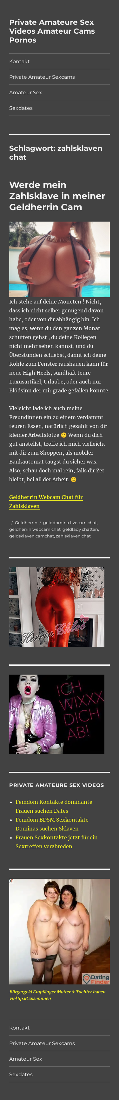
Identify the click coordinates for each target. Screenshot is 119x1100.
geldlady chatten (80, 529)
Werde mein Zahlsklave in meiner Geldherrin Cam (57, 195)
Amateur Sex (25, 93)
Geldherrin (26, 522)
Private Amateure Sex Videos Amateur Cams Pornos (52, 31)
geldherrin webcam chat (35, 529)
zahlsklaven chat (73, 535)
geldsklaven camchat (31, 535)
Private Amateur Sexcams (42, 77)
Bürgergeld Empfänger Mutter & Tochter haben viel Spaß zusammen (57, 995)
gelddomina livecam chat (70, 522)
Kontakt (19, 61)
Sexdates (21, 108)
